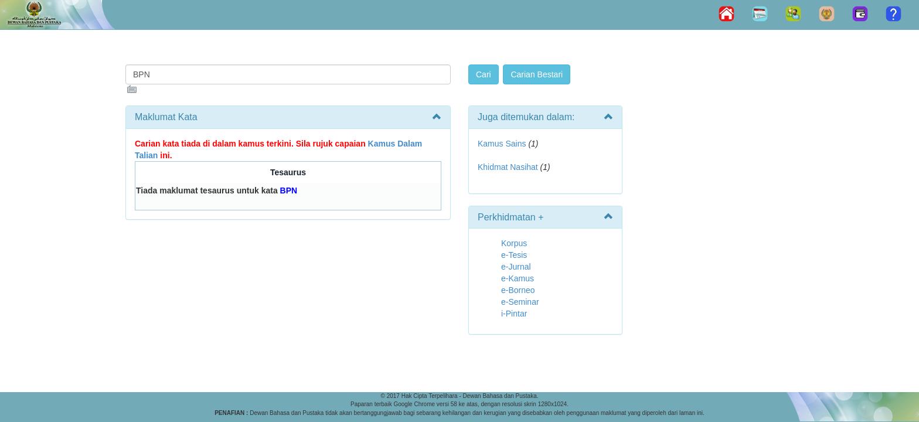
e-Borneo (518, 290)
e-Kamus (517, 278)
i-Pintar (514, 313)
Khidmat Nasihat (508, 167)
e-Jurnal (516, 266)
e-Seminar (520, 302)
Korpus (514, 243)
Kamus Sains (502, 143)
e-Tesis (514, 255)
